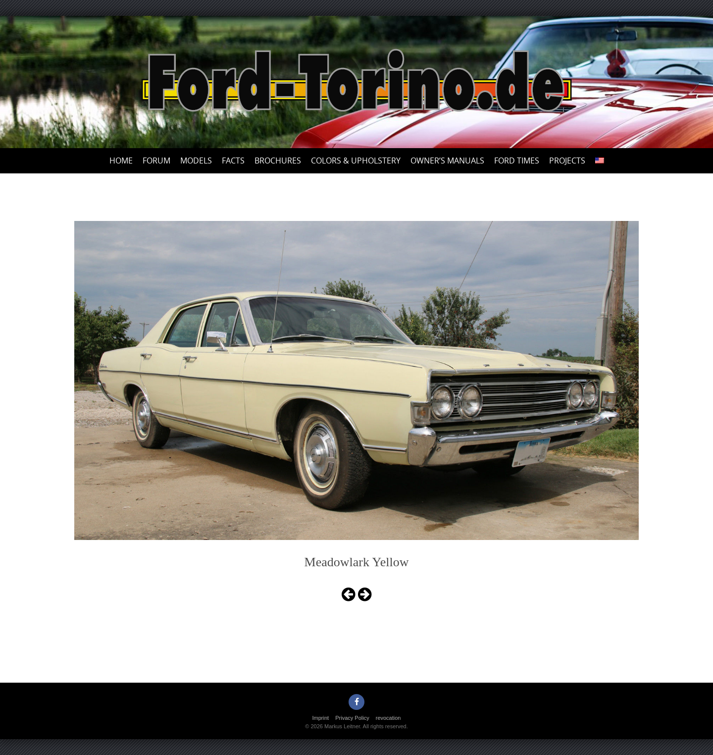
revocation (388, 718)
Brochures (278, 160)
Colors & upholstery (356, 160)
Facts (233, 160)
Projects (567, 160)
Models (196, 160)
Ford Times (516, 160)
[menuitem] (599, 160)
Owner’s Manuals (447, 160)
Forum (156, 160)
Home (121, 160)
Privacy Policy (352, 718)
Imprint (320, 718)
